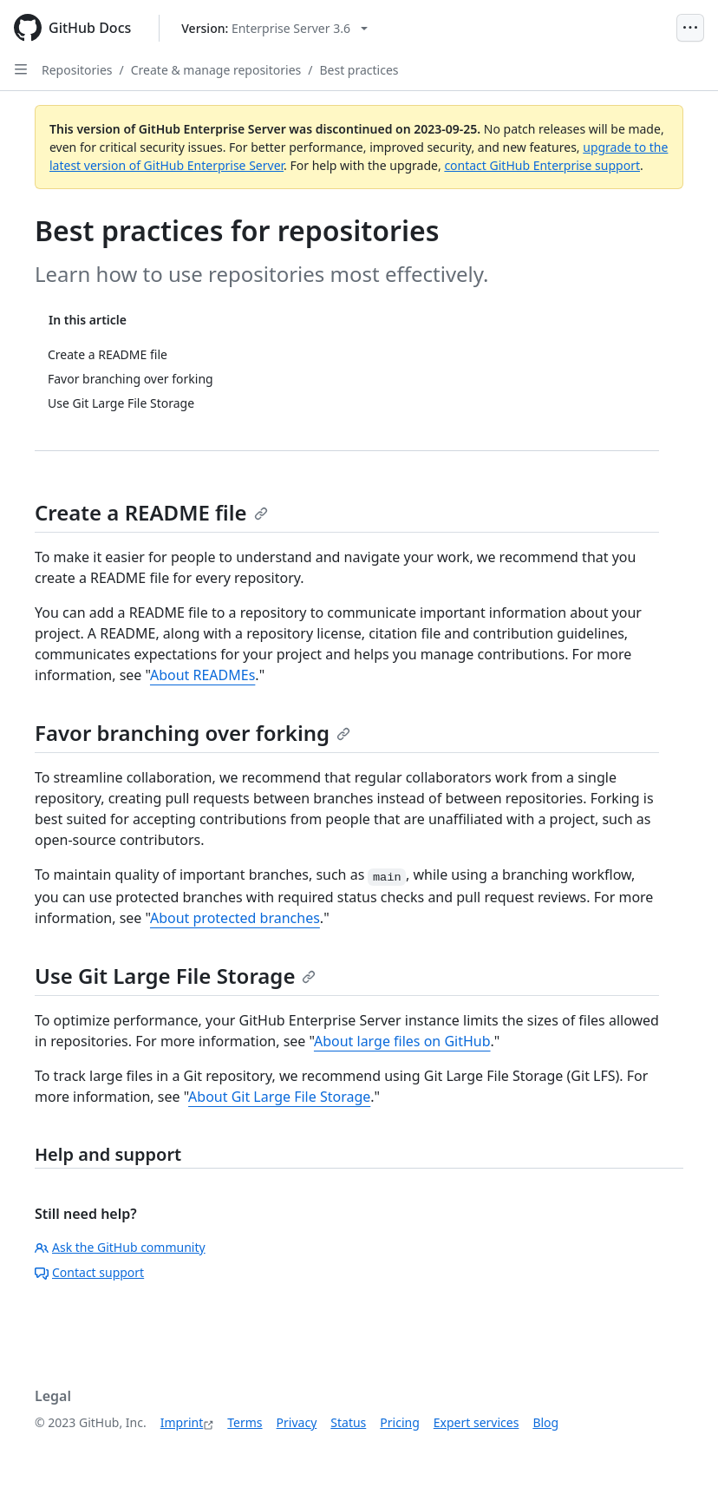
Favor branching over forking (192, 732)
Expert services (476, 1422)
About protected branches (235, 917)
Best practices (358, 70)
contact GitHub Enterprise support (542, 165)
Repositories (77, 70)
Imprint (182, 1422)
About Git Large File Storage (279, 1096)
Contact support (89, 1272)
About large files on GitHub (402, 1041)
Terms (244, 1422)
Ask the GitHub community (120, 1247)
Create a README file (151, 512)
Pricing (399, 1422)
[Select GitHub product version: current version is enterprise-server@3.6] (274, 28)
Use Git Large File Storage (175, 975)
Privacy (297, 1422)
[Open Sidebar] (21, 69)
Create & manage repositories (216, 70)
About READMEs (202, 675)
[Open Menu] (690, 28)
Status (348, 1422)
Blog (545, 1422)
